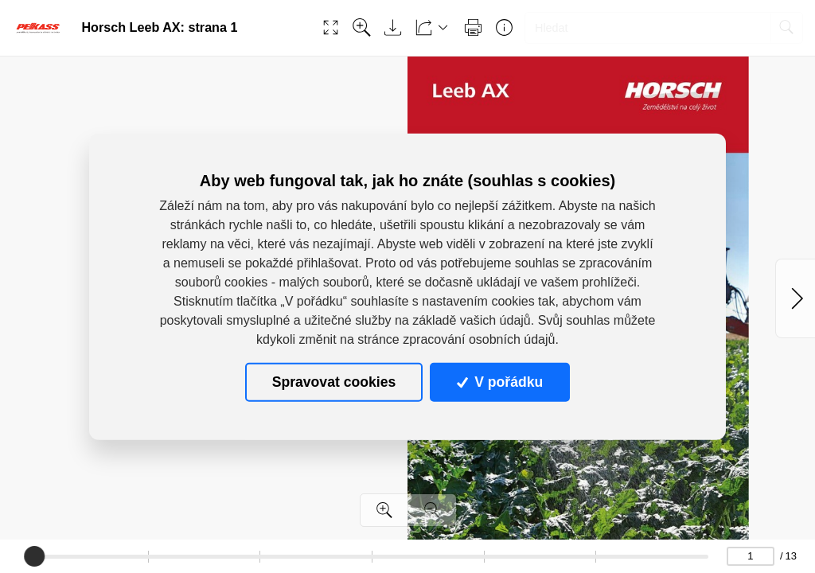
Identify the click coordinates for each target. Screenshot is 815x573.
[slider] (35, 556)
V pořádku (500, 382)
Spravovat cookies (334, 382)
